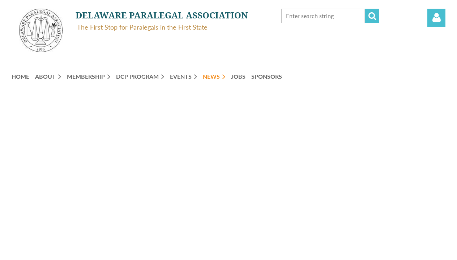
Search (372, 16)
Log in (436, 18)
